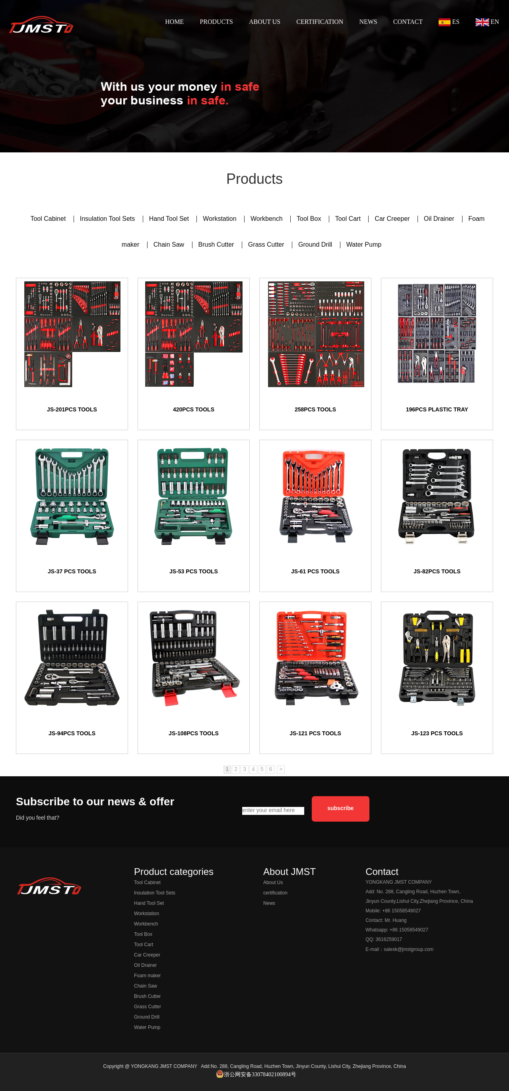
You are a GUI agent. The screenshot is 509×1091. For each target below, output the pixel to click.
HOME (174, 21)
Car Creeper (393, 219)
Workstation (220, 219)
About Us (273, 882)
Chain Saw (169, 245)
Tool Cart (348, 219)
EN (487, 22)
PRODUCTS (216, 21)
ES (449, 22)
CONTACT (408, 21)
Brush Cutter (217, 245)
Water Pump (363, 245)
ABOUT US (264, 21)
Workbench (267, 219)
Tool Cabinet (48, 219)
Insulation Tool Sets (108, 219)
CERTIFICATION (319, 21)
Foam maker (147, 975)
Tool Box (310, 219)
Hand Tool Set (170, 219)
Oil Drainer (440, 219)
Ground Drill (316, 245)
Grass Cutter (267, 245)
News (269, 903)
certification (275, 893)
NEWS (368, 21)
